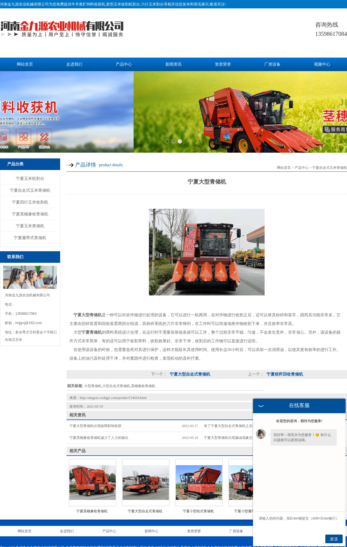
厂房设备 (272, 64)
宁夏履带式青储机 (30, 192)
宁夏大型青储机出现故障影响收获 (95, 381)
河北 (156, 530)
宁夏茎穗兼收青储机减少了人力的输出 (98, 393)
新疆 (215, 530)
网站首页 (25, 64)
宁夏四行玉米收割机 (30, 156)
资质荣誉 (223, 64)
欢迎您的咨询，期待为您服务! (299, 421)
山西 (172, 530)
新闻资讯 (173, 64)
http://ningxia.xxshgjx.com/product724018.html (113, 353)
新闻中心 (151, 486)
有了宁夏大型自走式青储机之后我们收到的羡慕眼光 (244, 381)
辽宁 (180, 530)
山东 (164, 530)
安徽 (207, 530)
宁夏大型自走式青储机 (189, 329)
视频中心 (322, 64)
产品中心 (124, 64)
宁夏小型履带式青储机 (251, 466)
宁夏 (199, 530)
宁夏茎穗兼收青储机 (30, 168)
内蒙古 (190, 530)
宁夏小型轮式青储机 (198, 466)
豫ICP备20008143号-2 (168, 523)
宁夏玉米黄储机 (30, 180)
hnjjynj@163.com (28, 278)
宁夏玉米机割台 (30, 133)
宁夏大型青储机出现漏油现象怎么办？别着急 (238, 393)
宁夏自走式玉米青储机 (30, 145)
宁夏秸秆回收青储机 (284, 329)
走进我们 (74, 64)
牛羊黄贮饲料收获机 (88, 4)
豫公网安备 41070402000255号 (214, 523)
